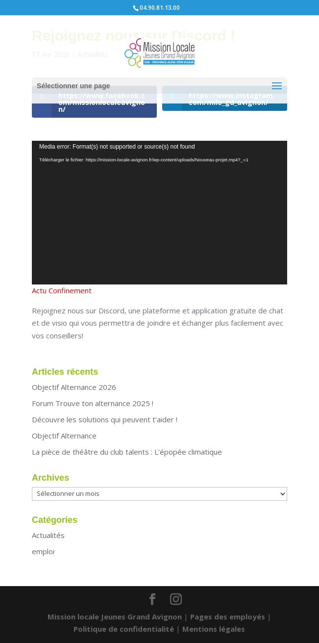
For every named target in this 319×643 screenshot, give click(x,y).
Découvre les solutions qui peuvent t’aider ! (104, 419)
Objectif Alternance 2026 (74, 387)
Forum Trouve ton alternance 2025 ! (92, 403)
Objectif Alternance (64, 435)
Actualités (48, 535)
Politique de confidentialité (124, 629)
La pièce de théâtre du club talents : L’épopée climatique (127, 452)
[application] (159, 212)
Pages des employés (227, 616)
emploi (43, 551)
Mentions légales (213, 629)
